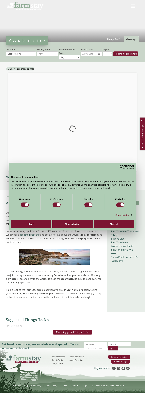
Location (10, 49)
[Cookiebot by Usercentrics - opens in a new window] (121, 167)
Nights (106, 49)
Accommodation (58, 356)
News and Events (77, 356)
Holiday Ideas (43, 49)
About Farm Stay (76, 360)
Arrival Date (87, 49)
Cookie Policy (51, 385)
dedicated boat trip (30, 234)
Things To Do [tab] (114, 39)
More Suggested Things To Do (72, 332)
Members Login (120, 361)
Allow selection (72, 224)
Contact (75, 385)
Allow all (114, 224)
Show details (122, 215)
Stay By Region (58, 360)
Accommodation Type (67, 51)
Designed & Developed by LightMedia (108, 385)
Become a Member (119, 357)
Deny (31, 224)
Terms (64, 385)
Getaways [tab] (131, 39)
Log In (85, 385)
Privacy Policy (35, 385)
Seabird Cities (118, 238)
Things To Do (57, 363)
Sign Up (112, 348)
